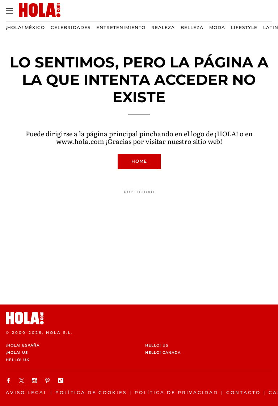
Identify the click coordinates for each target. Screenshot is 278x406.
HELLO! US (156, 345)
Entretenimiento (121, 27)
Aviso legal (26, 392)
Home (139, 161)
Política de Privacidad (176, 392)
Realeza (163, 27)
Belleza (192, 27)
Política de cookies (91, 392)
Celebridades (70, 27)
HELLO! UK (17, 359)
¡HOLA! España (22, 345)
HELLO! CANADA (163, 352)
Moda (217, 27)
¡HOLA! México (25, 27)
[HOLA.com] (139, 318)
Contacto (243, 392)
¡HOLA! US (17, 352)
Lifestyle (244, 27)
